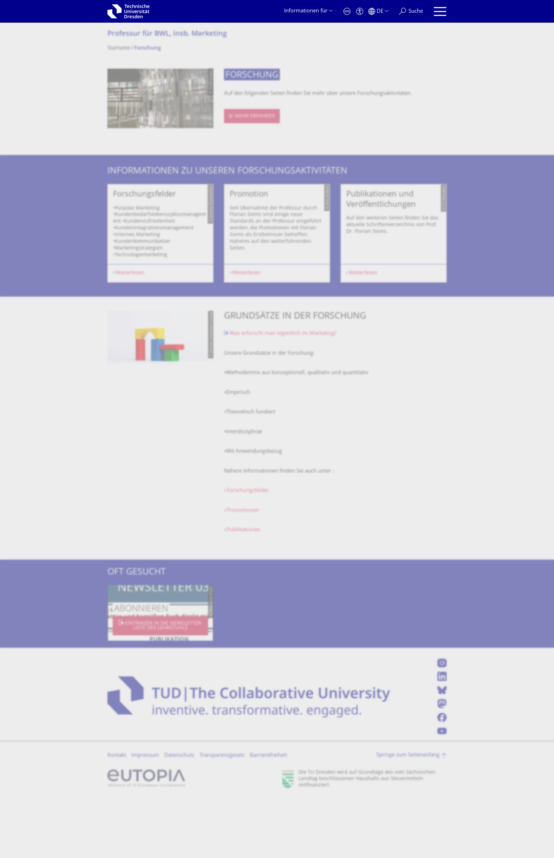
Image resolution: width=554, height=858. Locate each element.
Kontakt (116, 814)
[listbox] (277, 263)
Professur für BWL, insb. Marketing (167, 34)
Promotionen (243, 569)
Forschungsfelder (248, 550)
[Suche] (411, 11)
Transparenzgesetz (222, 814)
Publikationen (243, 589)
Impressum (145, 814)
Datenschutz (179, 814)
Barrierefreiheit (268, 814)
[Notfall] (347, 11)
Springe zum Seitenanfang (408, 814)
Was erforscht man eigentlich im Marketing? (283, 392)
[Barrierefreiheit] (360, 11)
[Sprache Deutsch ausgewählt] (378, 11)
